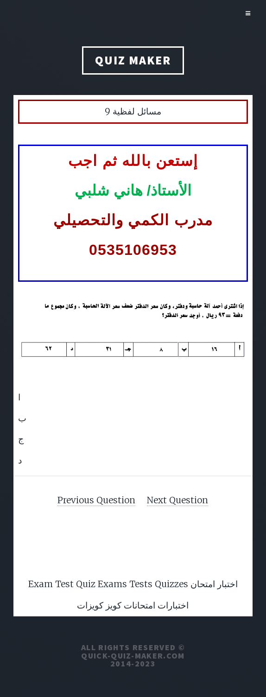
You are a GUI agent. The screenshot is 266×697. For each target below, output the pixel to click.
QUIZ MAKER (133, 60)
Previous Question (96, 500)
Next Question (177, 500)
